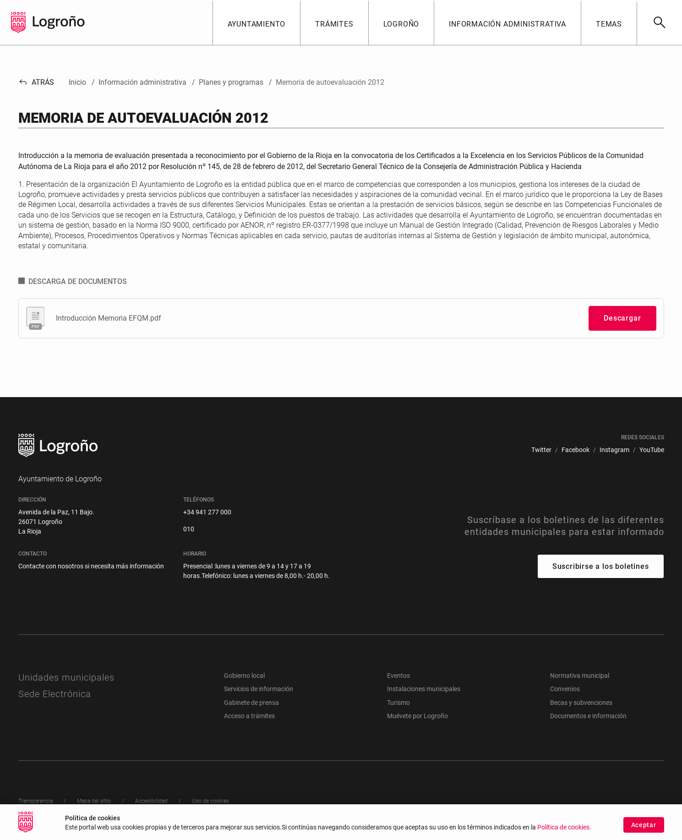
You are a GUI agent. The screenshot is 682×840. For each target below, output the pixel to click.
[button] (256, 22)
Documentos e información (588, 716)
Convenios (565, 689)
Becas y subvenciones (581, 702)
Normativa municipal (579, 675)
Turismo (398, 702)
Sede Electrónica (54, 693)
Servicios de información (258, 689)
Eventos (398, 675)
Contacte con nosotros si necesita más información (91, 566)
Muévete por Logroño (417, 716)
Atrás (36, 82)
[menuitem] (541, 450)
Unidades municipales (66, 677)
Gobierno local (244, 675)
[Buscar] (659, 22)
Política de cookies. (564, 827)
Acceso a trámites (249, 716)
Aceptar (643, 825)
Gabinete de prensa (251, 702)
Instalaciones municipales (423, 689)
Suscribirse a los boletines (600, 566)
